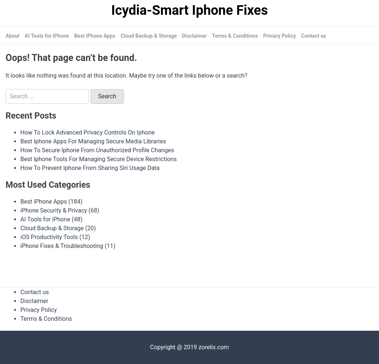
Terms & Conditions (235, 36)
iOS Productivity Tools (49, 237)
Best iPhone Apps (94, 36)
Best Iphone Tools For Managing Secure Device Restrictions (98, 159)
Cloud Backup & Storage (149, 36)
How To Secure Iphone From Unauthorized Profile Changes (97, 150)
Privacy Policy (279, 36)
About (13, 36)
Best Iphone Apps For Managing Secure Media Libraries (93, 141)
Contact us (313, 36)
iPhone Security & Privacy (53, 210)
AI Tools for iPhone (47, 36)
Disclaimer (194, 36)
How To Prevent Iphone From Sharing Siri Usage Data (90, 167)
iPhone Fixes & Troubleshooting (61, 245)
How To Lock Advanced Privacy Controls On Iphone (87, 132)
